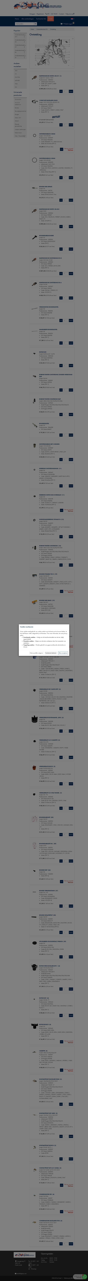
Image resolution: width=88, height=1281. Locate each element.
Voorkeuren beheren (50, 653)
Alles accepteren (63, 653)
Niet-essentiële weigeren (36, 653)
